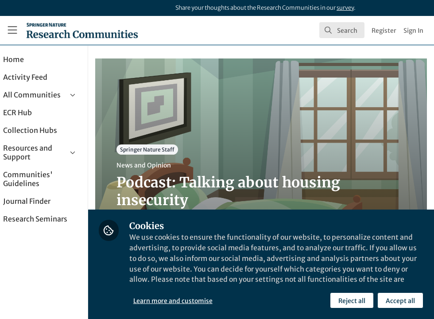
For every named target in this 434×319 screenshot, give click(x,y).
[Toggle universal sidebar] (12, 30)
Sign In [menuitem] (413, 31)
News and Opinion (169, 165)
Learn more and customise (198, 301)
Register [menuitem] (384, 31)
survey (345, 8)
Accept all (400, 301)
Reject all (351, 301)
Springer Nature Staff (172, 149)
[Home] (82, 30)
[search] (341, 30)
